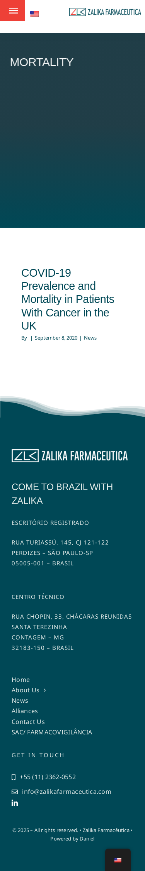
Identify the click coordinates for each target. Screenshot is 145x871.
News (90, 337)
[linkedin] (15, 803)
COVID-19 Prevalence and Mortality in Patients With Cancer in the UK (67, 299)
